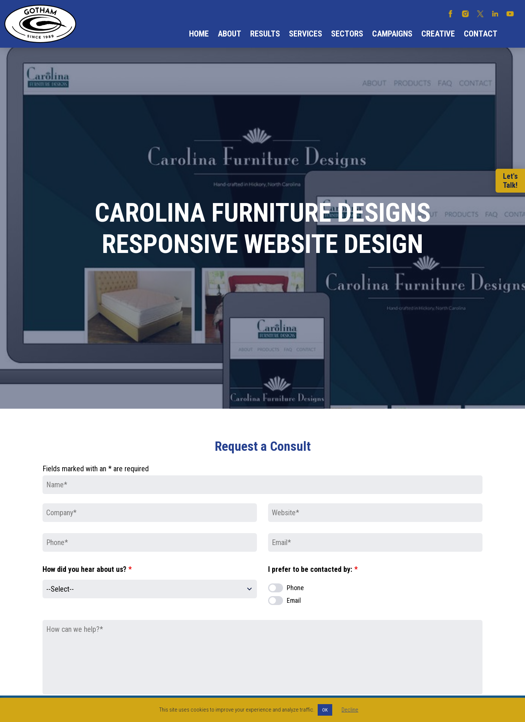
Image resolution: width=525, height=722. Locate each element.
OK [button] (325, 710)
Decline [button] (350, 709)
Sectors (347, 33)
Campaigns (392, 33)
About (229, 33)
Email (294, 600)
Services (305, 33)
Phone (295, 588)
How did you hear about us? (87, 569)
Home (199, 33)
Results (265, 33)
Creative (438, 33)
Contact (480, 33)
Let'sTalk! (510, 181)
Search (511, 34)
